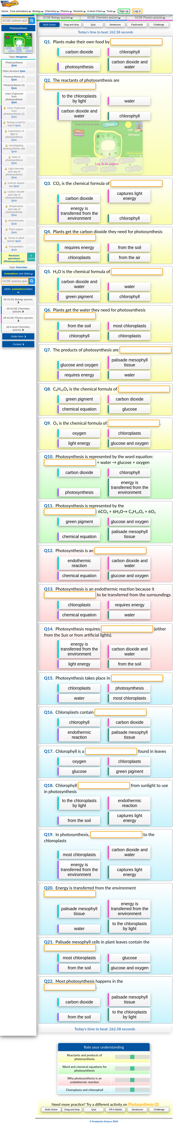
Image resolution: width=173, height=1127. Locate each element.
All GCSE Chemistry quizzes (18, 310)
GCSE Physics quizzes (150, 17)
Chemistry (52, 11)
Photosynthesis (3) (14, 86)
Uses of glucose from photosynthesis (14, 98)
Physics (66, 11)
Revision (79, 11)
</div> (104, 573)
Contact (18, 344)
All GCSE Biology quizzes (18, 301)
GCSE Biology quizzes (58, 17)
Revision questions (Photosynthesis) (14, 258)
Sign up (123, 11)
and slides (18, 273)
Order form (18, 336)
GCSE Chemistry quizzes (103, 17)
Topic (18, 56)
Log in (137, 11)
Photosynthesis (14, 64)
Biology (37, 11)
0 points (32, 257)
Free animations (20, 11)
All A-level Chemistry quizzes (18, 328)
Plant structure (14, 71)
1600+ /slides (18, 290)
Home (4, 11)
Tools (111, 11)
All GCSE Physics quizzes (18, 319)
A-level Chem (96, 11)
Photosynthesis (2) (14, 78)
